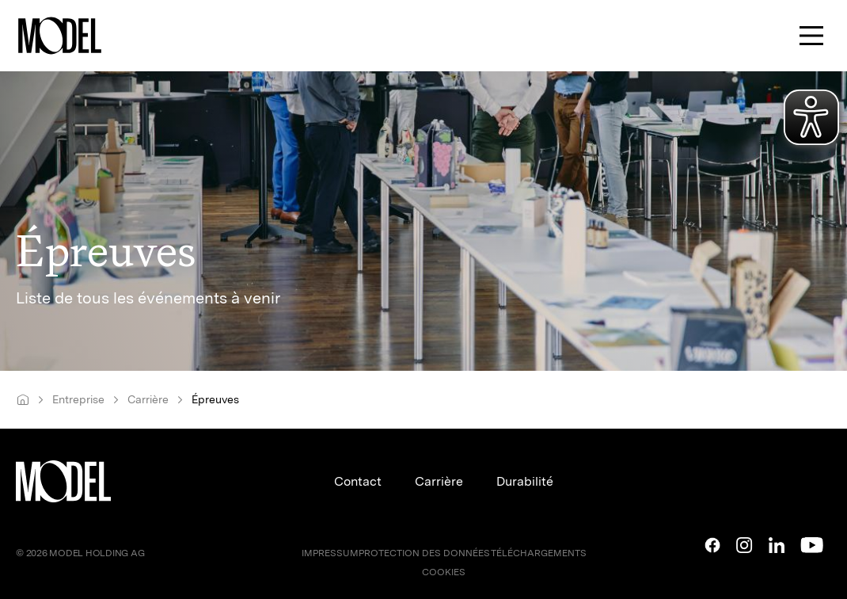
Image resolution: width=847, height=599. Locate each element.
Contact (358, 481)
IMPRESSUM (330, 553)
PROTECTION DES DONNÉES (424, 553)
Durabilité (524, 481)
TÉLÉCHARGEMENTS (539, 553)
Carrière (439, 481)
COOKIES (443, 572)
